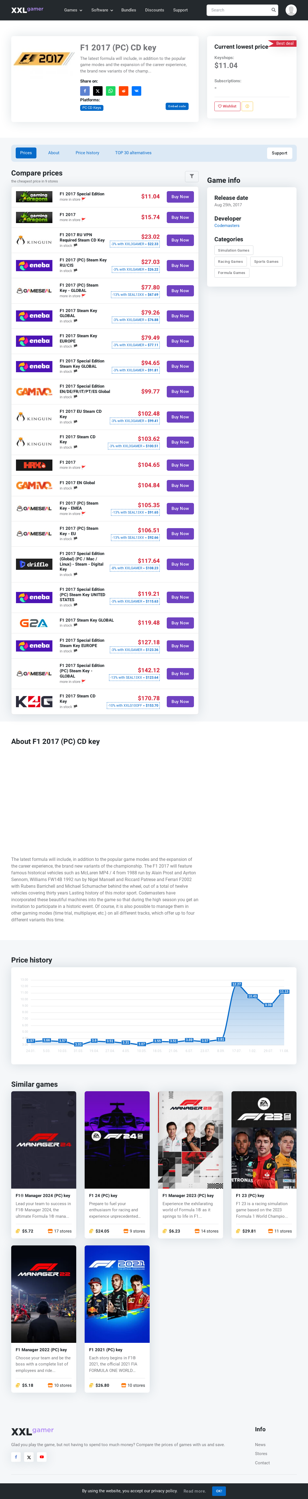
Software (102, 10)
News (260, 1444)
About (53, 152)
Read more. (195, 1491)
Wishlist (227, 106)
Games (73, 10)
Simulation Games (234, 250)
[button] (291, 10)
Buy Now (180, 196)
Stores (261, 1453)
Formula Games (232, 273)
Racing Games (230, 261)
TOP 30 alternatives (133, 152)
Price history (87, 152)
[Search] (242, 10)
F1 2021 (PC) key (105, 1350)
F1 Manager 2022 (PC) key (41, 1350)
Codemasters (227, 225)
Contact (262, 1462)
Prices (26, 152)
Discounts (154, 10)
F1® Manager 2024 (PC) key (43, 1195)
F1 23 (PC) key (250, 1195)
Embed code (177, 106)
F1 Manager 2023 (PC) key (188, 1195)
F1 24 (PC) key (103, 1195)
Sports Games (266, 261)
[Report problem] (247, 106)
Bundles (128, 10)
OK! (219, 1491)
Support (180, 10)
